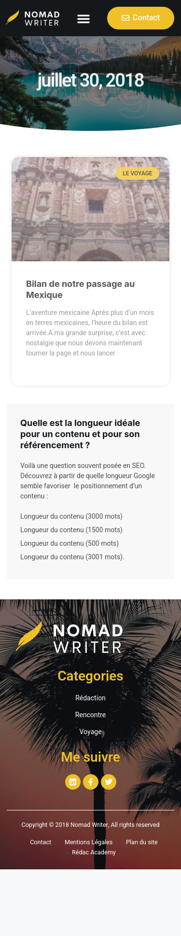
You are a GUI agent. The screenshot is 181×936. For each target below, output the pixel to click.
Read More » (44, 370)
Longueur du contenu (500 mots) (69, 544)
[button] (83, 18)
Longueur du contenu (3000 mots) (71, 516)
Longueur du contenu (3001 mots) (71, 557)
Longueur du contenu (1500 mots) (71, 530)
